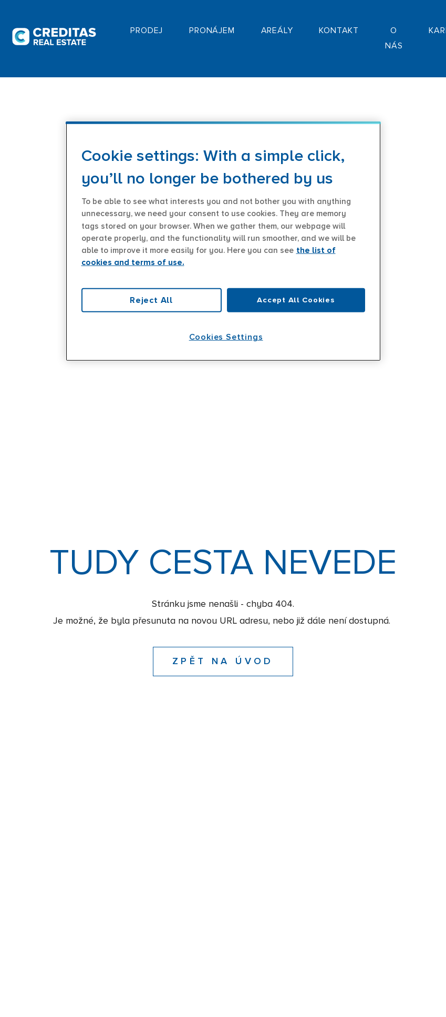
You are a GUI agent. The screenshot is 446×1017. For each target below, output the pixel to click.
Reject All (151, 300)
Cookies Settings (226, 337)
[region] (223, 241)
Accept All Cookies (295, 300)
